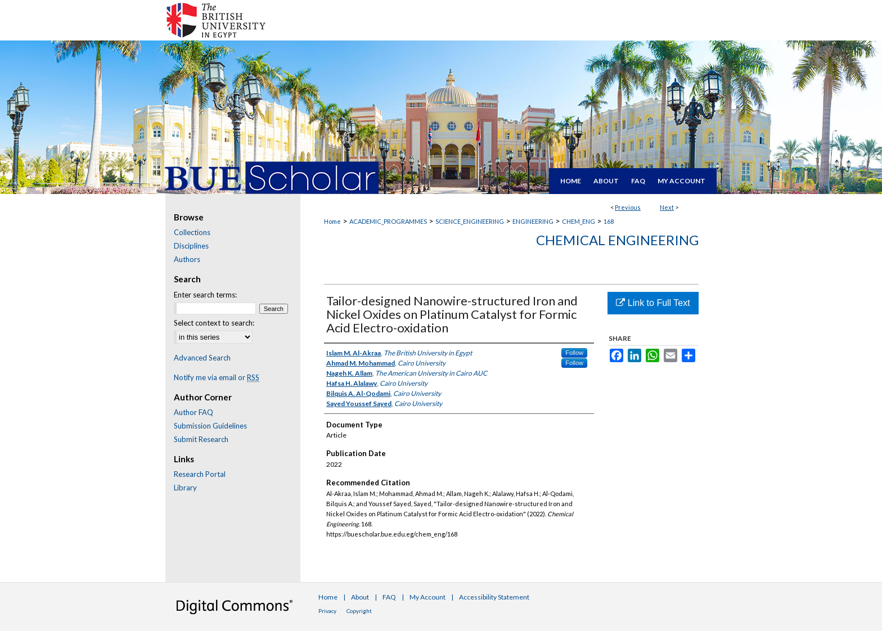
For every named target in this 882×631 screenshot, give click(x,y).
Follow (574, 352)
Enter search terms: (205, 294)
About (360, 597)
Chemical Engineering (617, 240)
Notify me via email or (216, 377)
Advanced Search (202, 357)
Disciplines (191, 245)
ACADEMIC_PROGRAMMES (388, 221)
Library (185, 487)
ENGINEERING (533, 221)
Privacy (327, 610)
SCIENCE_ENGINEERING (469, 221)
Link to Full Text (653, 303)
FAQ (389, 597)
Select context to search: (214, 322)
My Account (428, 597)
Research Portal (200, 474)
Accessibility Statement (494, 597)
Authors (187, 259)
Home (332, 221)
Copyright (359, 610)
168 (609, 221)
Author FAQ (193, 412)
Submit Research (201, 439)
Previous (628, 207)
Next (667, 207)
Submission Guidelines (210, 425)
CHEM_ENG (578, 221)
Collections (192, 232)
